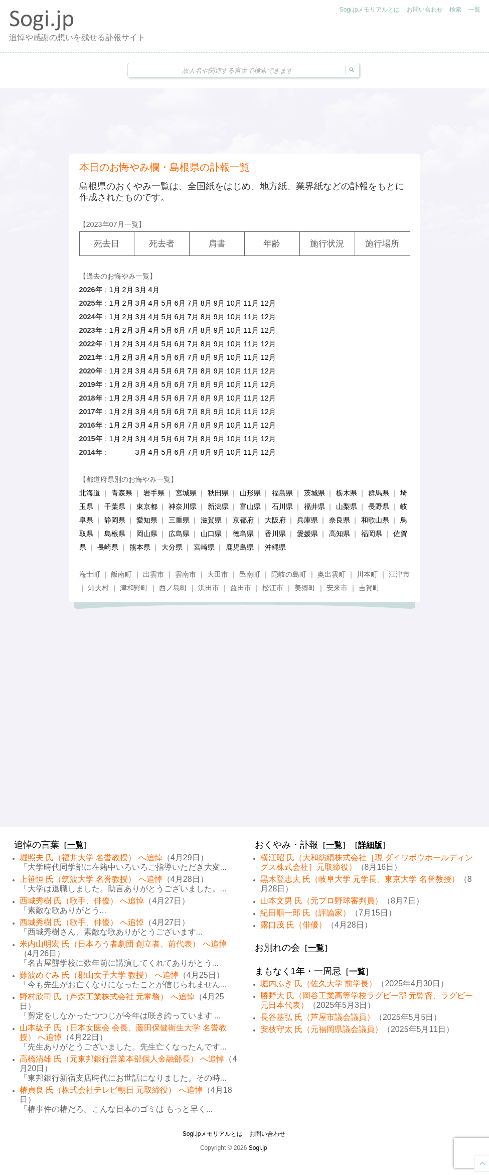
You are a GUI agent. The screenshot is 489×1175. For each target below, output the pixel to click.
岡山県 (146, 534)
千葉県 (114, 506)
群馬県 (378, 493)
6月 (180, 303)
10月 (234, 303)
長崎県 (107, 547)
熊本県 (139, 547)
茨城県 (314, 493)
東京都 (146, 506)
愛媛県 (307, 534)
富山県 (250, 506)
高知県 (339, 534)
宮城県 (186, 493)
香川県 (275, 534)
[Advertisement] (244, 121)
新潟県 (218, 506)
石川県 (282, 506)
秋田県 (218, 493)
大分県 (172, 547)
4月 (153, 290)
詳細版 (370, 845)
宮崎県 (204, 547)
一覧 (474, 9)
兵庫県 (307, 520)
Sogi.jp (258, 1147)
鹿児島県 (240, 547)
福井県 (314, 506)
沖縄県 (275, 547)
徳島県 (243, 534)
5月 (167, 303)
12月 (268, 303)
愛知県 (146, 520)
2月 (127, 290)
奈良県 (339, 520)
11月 (251, 303)
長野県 (378, 506)
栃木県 (346, 493)
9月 (219, 303)
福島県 (282, 493)
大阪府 (275, 520)
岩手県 (154, 493)
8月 (206, 303)
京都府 (243, 520)
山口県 (211, 534)
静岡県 (114, 520)
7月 (193, 303)
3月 (140, 290)
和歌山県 (375, 520)
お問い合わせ (425, 9)
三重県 (179, 520)
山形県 (250, 493)
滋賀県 (211, 520)
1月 (114, 290)
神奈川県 (183, 506)
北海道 (89, 493)
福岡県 (371, 534)
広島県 (179, 534)
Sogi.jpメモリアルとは (370, 9)
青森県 (121, 493)
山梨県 (346, 506)
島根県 (114, 534)
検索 (455, 9)
